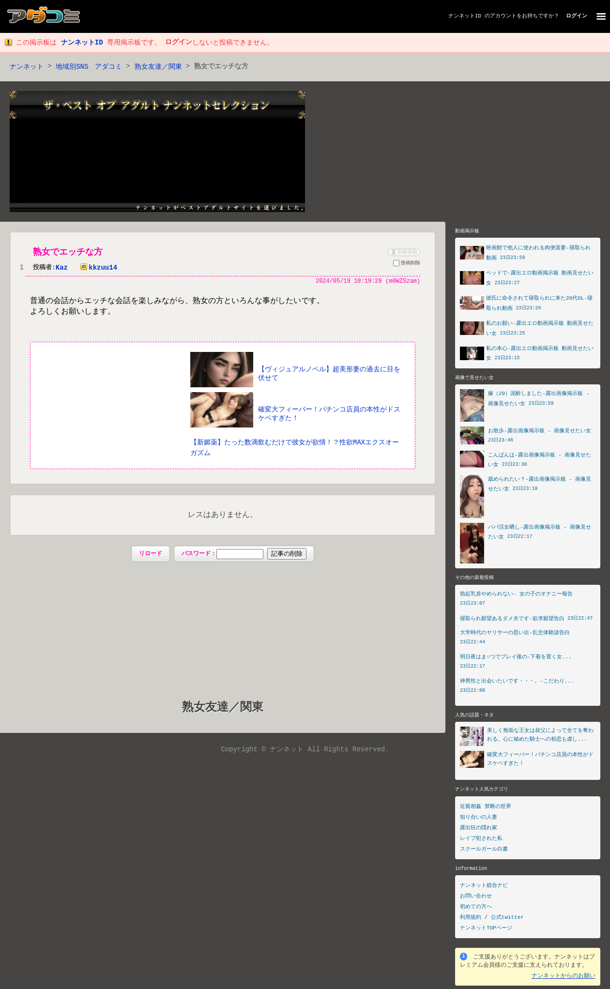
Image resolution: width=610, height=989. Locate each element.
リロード (150, 554)
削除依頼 (403, 252)
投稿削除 (406, 264)
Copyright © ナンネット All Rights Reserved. (305, 750)
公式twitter (507, 921)
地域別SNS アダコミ (89, 67)
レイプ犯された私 (481, 841)
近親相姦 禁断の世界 (485, 809)
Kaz (62, 268)
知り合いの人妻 (478, 820)
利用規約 (470, 921)
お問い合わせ (476, 899)
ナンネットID (464, 16)
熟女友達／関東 (158, 67)
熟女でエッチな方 (68, 253)
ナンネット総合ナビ (484, 889)
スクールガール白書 (484, 852)
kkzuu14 (96, 268)
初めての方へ (476, 910)
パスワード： (244, 555)
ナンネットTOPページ (486, 931)
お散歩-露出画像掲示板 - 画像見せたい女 (539, 433)
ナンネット (27, 67)
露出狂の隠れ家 (478, 831)
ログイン (576, 16)
